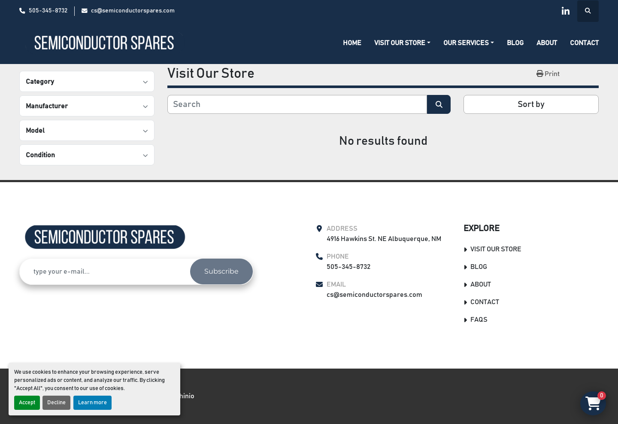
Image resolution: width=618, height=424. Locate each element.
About (546, 43)
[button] (402, 43)
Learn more (92, 403)
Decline (56, 403)
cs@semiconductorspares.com (133, 11)
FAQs (479, 319)
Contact (584, 43)
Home (352, 43)
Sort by (531, 104)
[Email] (105, 271)
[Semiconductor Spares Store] (105, 237)
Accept (27, 403)
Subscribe (221, 271)
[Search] (297, 104)
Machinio (180, 396)
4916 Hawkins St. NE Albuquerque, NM (384, 238)
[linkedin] (565, 11)
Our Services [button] (466, 43)
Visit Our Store (399, 43)
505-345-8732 (48, 11)
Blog (515, 43)
